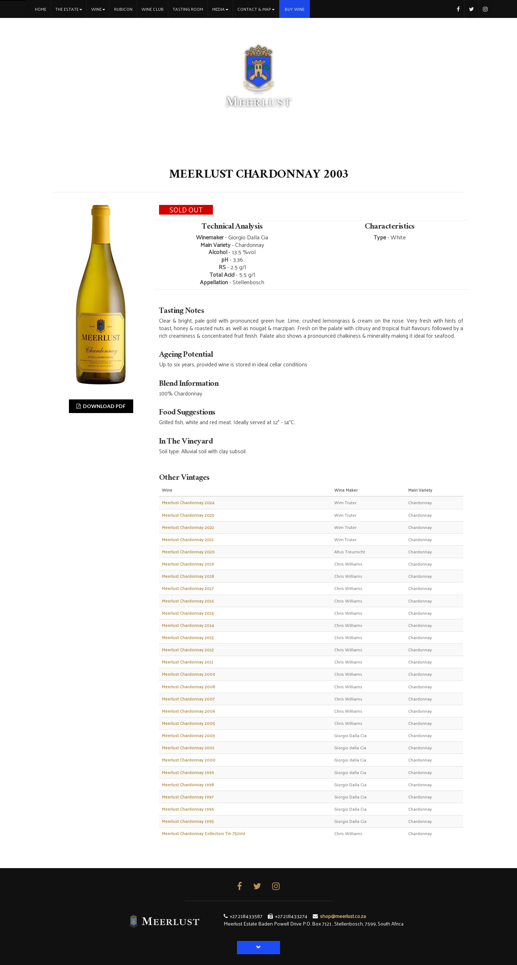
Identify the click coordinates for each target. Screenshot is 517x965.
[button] (258, 947)
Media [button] (220, 9)
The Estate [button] (68, 9)
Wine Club (152, 9)
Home (43, 9)
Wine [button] (98, 9)
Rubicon (123, 9)
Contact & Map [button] (256, 9)
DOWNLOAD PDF (101, 406)
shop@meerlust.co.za (343, 916)
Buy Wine (295, 9)
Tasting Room (188, 9)
